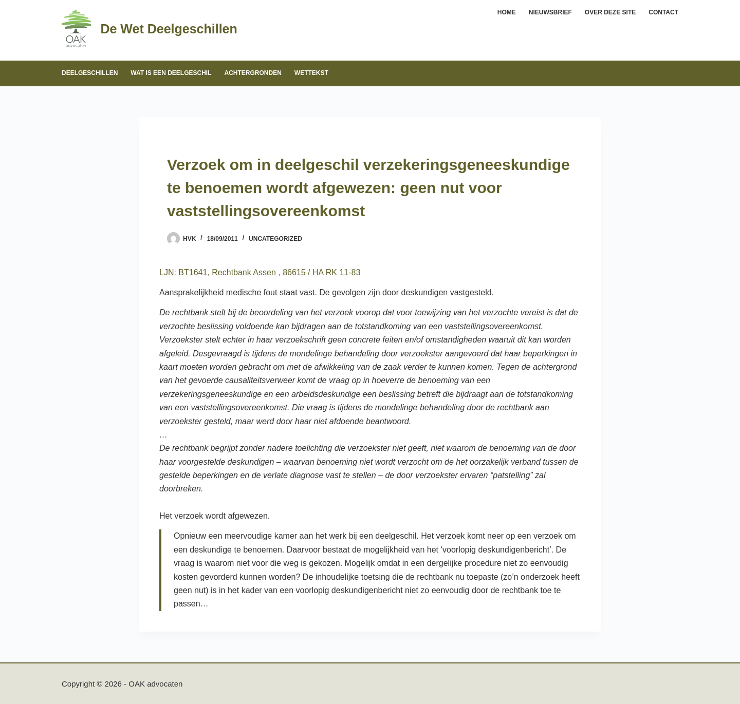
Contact (663, 12)
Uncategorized (275, 238)
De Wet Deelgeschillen (168, 29)
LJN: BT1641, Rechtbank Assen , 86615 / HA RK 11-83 (259, 272)
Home (506, 12)
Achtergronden (252, 73)
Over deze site (610, 12)
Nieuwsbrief (550, 12)
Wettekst (311, 73)
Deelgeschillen (90, 73)
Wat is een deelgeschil (171, 73)
